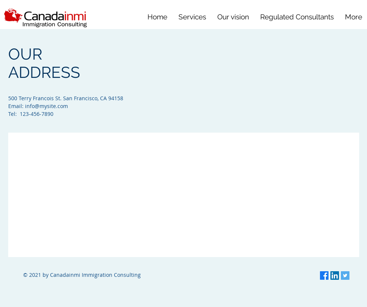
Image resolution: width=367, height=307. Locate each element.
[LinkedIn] (334, 275)
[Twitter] (345, 275)
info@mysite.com (46, 106)
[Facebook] (324, 275)
